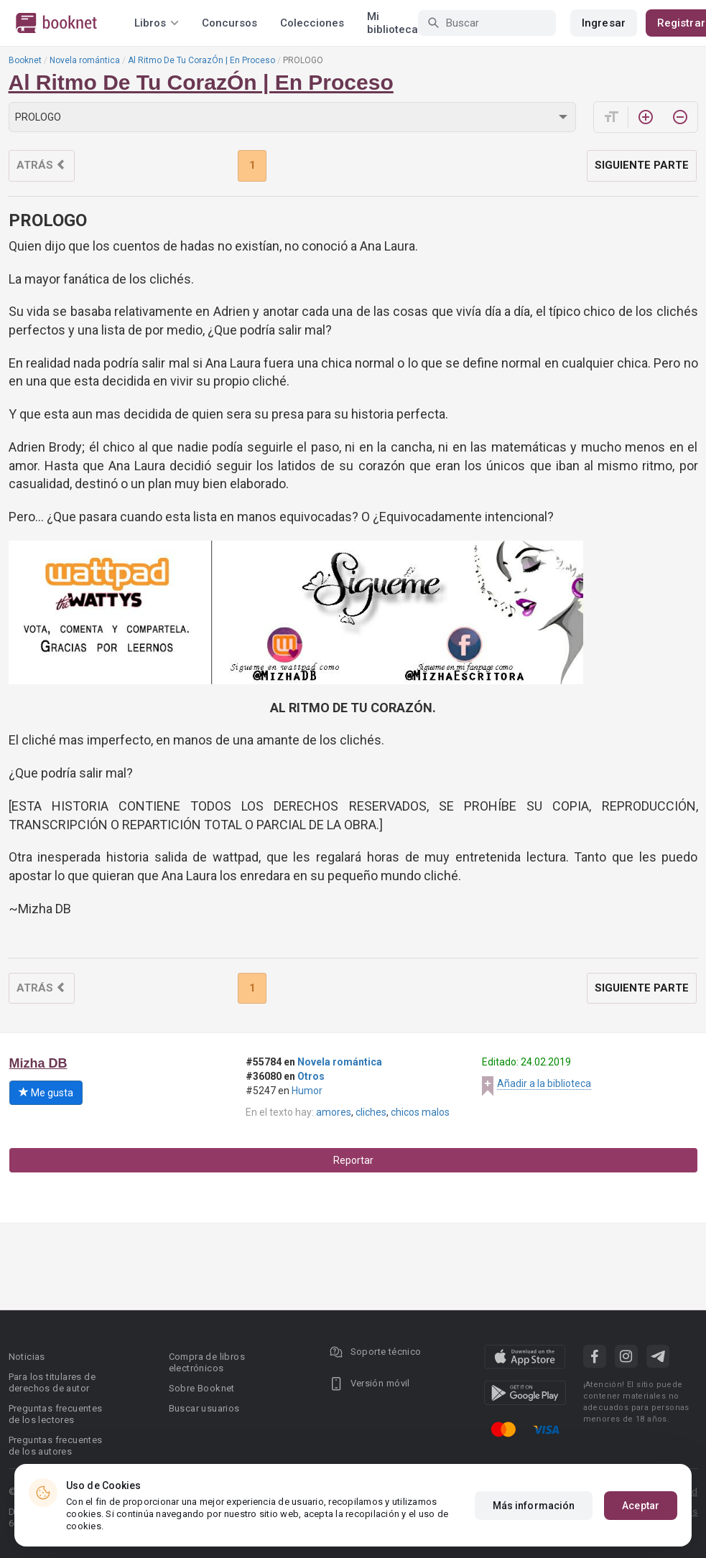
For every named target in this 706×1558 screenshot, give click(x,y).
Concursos (229, 23)
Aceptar (640, 1505)
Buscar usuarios (204, 1408)
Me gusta (46, 1092)
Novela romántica (85, 60)
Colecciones (312, 23)
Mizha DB (38, 1063)
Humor (307, 1090)
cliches (371, 1112)
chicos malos (420, 1112)
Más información (534, 1505)
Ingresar (604, 23)
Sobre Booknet (202, 1388)
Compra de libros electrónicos (207, 1362)
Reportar (353, 1160)
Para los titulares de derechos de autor (52, 1382)
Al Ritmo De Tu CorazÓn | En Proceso (201, 60)
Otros (311, 1076)
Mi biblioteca (392, 23)
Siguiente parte (642, 165)
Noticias (27, 1356)
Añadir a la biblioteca (544, 1083)
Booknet (25, 60)
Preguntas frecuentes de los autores (56, 1446)
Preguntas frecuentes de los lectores (56, 1414)
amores (333, 1112)
